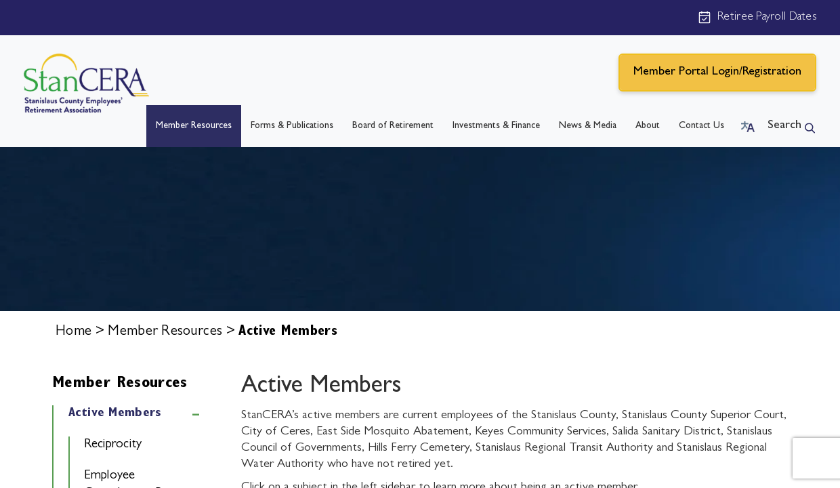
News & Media (587, 126)
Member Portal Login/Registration (717, 72)
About (647, 126)
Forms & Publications (292, 126)
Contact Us (701, 126)
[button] (747, 126)
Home (73, 332)
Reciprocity (113, 445)
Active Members (114, 413)
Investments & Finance (496, 126)
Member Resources (194, 126)
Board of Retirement (393, 126)
